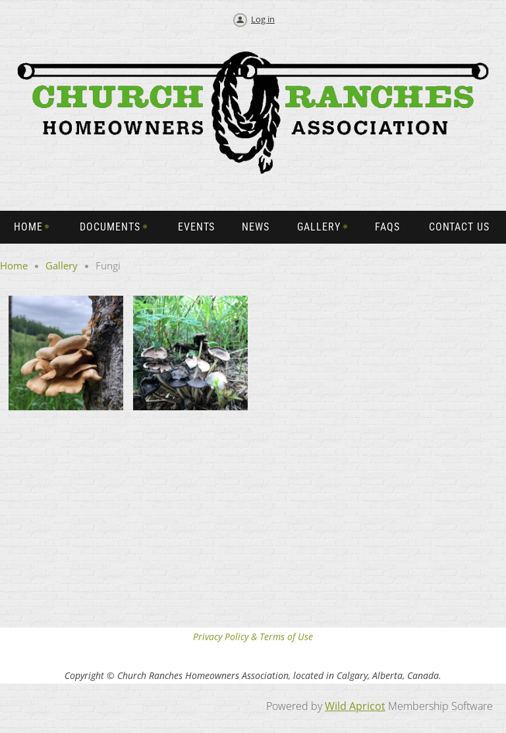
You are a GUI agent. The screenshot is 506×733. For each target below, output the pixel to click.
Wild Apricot (355, 706)
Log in (263, 19)
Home (14, 265)
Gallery (61, 265)
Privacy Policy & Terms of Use (253, 636)
